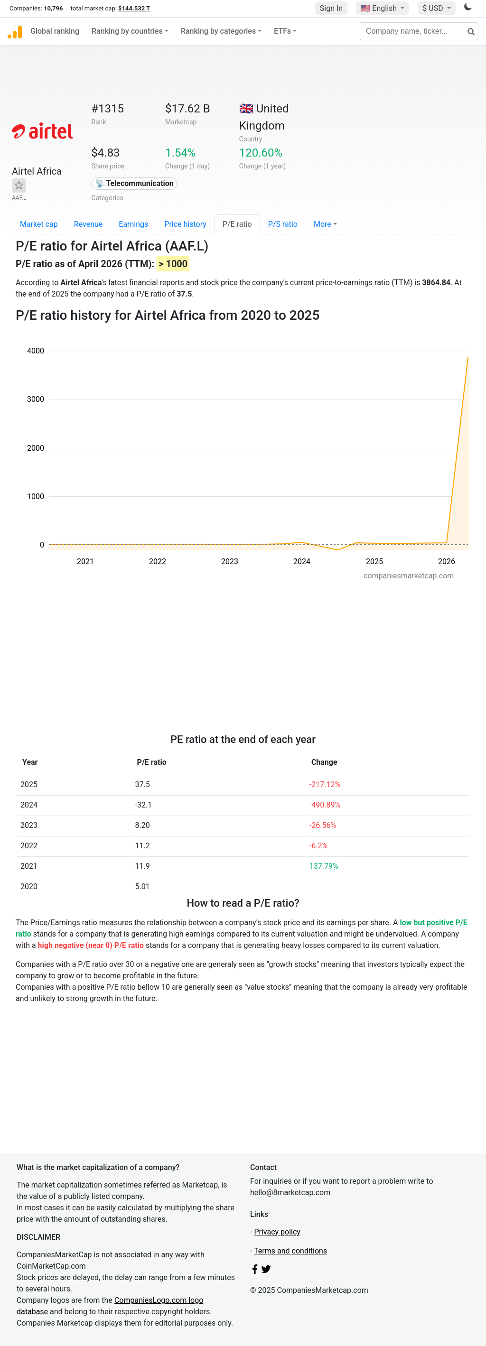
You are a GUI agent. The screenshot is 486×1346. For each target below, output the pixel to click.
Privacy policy (277, 1231)
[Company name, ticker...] (419, 31)
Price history (185, 224)
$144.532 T (134, 8)
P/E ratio (237, 224)
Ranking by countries (127, 31)
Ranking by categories (218, 31)
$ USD (433, 8)
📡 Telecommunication (134, 183)
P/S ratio (283, 224)
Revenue (88, 224)
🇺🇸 (380, 8)
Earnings (133, 224)
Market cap (39, 224)
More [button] (322, 224)
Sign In (331, 8)
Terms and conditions (290, 1250)
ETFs (282, 31)
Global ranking (54, 31)
